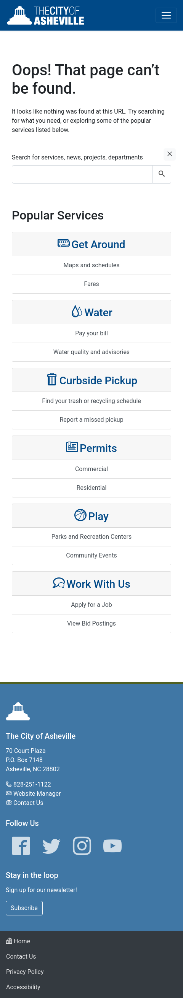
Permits (91, 447)
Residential (92, 487)
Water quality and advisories (91, 352)
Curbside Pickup (91, 380)
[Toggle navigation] (166, 15)
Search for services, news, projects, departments (77, 157)
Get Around (91, 244)
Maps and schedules (92, 265)
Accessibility (23, 987)
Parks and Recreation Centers (91, 536)
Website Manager (37, 793)
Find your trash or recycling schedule (91, 401)
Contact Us (28, 802)
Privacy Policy (25, 971)
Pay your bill (91, 333)
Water (91, 312)
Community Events (91, 555)
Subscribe (24, 908)
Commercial (91, 469)
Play (91, 516)
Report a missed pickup (91, 419)
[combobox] (91, 174)
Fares (91, 284)
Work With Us (91, 583)
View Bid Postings (91, 623)
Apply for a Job (91, 604)
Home (18, 941)
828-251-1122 (32, 784)
